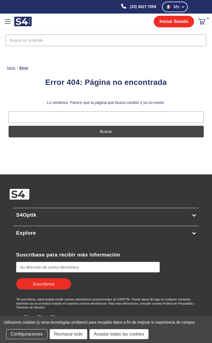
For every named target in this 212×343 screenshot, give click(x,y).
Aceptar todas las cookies (119, 334)
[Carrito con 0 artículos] (207, 18)
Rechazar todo (68, 334)
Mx (174, 7)
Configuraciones (27, 334)
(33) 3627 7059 (142, 6)
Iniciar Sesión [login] (174, 21)
